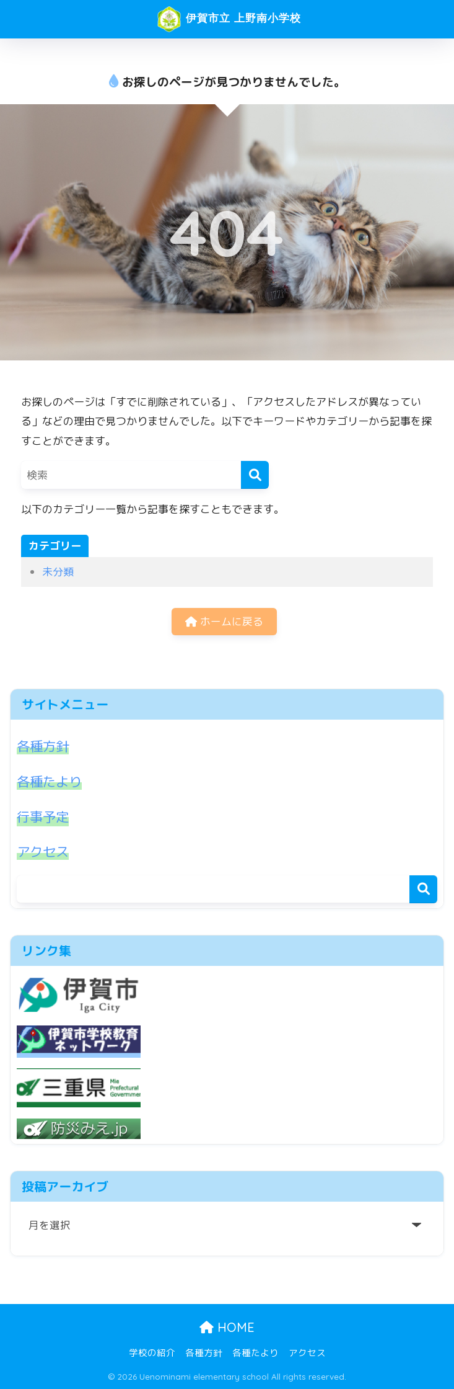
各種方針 (44, 747)
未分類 (58, 572)
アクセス (44, 852)
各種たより (51, 782)
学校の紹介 (152, 1352)
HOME (227, 1326)
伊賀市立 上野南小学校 (228, 19)
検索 (423, 890)
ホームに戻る (224, 622)
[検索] (255, 475)
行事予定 (44, 817)
